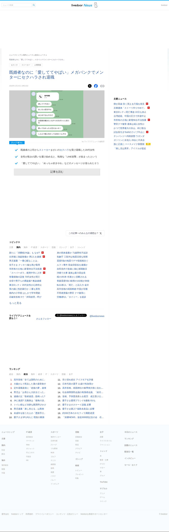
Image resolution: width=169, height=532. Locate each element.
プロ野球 (54, 448)
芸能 (54, 247)
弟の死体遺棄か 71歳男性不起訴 (72, 252)
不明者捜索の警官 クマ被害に (71, 293)
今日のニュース (130, 432)
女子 (72, 247)
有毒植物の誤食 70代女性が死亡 (24, 277)
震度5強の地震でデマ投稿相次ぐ (72, 260)
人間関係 (37, 65)
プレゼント (79, 474)
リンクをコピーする (102, 86)
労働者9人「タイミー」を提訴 (71, 297)
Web (27, 445)
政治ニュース (40, 55)
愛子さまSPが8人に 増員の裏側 (29, 417)
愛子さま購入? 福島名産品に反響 (78, 409)
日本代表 (54, 441)
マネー (102, 468)
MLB (52, 452)
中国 (3, 473)
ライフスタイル (106, 441)
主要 (11, 247)
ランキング (129, 439)
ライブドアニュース (82, 5)
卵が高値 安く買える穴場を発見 (129, 104)
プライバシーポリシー (44, 514)
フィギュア (55, 484)
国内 (18, 247)
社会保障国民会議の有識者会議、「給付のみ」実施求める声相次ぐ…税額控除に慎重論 (104, 392)
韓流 (77, 445)
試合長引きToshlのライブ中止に (129, 132)
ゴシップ (63, 247)
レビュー (78, 470)
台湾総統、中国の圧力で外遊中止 (130, 116)
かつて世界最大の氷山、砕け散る (130, 128)
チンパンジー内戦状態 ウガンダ (129, 136)
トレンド (81, 247)
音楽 (77, 441)
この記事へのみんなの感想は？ (84, 233)
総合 (11, 374)
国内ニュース (28, 55)
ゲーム (102, 497)
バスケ (53, 476)
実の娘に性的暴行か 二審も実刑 (24, 289)
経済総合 (29, 437)
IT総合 (28, 456)
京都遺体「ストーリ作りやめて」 (130, 108)
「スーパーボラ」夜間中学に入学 (25, 273)
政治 (26, 374)
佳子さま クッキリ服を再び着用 (24, 265)
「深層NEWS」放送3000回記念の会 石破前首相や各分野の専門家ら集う (98, 417)
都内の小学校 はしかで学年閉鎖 (24, 293)
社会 (3, 450)
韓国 (3, 469)
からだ (102, 464)
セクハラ (14, 65)
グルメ (102, 475)
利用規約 (29, 514)
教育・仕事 (104, 460)
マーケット (30, 441)
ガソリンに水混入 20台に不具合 (129, 140)
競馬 (52, 468)
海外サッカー (56, 437)
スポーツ (44, 247)
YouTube (104, 482)
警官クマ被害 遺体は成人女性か (129, 124)
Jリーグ (54, 445)
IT (46, 374)
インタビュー (130, 458)
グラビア (78, 448)
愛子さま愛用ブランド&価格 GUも (79, 400)
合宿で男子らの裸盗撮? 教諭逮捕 (25, 281)
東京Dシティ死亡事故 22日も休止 (130, 112)
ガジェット (30, 448)
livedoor (164, 5)
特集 (77, 478)
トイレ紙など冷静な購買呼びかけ (30, 404)
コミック (103, 501)
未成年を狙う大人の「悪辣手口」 (30, 413)
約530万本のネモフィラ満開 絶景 (78, 413)
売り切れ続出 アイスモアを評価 (77, 379)
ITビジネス (30, 452)
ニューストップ (15, 55)
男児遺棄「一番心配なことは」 (24, 260)
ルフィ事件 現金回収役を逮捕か (72, 265)
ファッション (105, 445)
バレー (53, 480)
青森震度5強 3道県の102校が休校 (73, 281)
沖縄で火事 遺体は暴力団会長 (71, 273)
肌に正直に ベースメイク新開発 (129, 144)
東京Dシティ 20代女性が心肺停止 (25, 285)
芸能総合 (78, 437)
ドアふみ (96, 5)
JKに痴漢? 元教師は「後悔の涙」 (30, 400)
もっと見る (15, 303)
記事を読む (56, 171)
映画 (77, 465)
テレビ (77, 452)
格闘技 (53, 464)
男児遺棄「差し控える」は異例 (29, 409)
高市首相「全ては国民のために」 (30, 379)
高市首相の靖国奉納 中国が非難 (72, 289)
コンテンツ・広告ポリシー (67, 514)
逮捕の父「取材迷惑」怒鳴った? (29, 396)
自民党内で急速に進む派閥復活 (72, 269)
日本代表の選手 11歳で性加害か (77, 384)
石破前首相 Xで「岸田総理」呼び (25, 297)
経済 (40, 374)
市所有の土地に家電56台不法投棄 (25, 269)
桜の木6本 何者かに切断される (72, 277)
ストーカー (26, 65)
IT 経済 (34, 247)
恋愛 (101, 437)
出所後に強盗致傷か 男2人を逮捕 (25, 256)
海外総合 (5, 465)
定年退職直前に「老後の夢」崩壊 (30, 388)
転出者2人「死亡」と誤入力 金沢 (73, 285)
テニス (53, 460)
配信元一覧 (129, 452)
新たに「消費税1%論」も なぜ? (24, 252)
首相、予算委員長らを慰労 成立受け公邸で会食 (86, 396)
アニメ (102, 493)
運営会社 (5, 514)
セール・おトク (130, 465)
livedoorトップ (17, 514)
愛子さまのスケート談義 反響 (76, 404)
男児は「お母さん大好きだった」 (30, 392)
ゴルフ (53, 456)
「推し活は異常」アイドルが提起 (130, 148)
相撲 (52, 472)
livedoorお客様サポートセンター (94, 514)
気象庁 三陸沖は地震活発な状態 (72, 256)
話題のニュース (130, 445)
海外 (26, 247)
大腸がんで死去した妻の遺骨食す (30, 384)
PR (27, 460)
